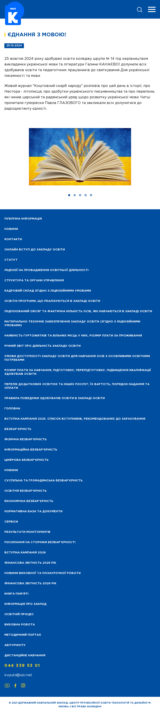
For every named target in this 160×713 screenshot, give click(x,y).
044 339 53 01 (22, 665)
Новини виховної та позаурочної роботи (42, 573)
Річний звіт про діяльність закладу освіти (42, 346)
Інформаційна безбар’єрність (30, 450)
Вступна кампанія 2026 (25, 552)
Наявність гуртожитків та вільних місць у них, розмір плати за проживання (73, 335)
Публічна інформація (23, 219)
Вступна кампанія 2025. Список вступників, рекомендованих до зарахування (74, 419)
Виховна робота (19, 624)
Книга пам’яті (16, 594)
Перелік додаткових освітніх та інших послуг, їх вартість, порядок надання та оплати (76, 386)
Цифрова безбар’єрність (26, 460)
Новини (11, 470)
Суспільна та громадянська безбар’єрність (43, 480)
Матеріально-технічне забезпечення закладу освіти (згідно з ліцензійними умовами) (72, 323)
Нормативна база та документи (33, 511)
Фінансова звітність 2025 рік (30, 563)
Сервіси (11, 522)
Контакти (13, 239)
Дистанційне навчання (24, 655)
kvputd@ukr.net (18, 675)
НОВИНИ (11, 229)
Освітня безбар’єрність (25, 491)
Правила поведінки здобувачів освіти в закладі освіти (54, 398)
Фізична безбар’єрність (25, 439)
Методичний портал (22, 635)
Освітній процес (19, 614)
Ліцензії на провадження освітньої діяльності (46, 270)
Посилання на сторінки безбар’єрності (39, 542)
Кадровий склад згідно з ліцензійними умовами (47, 291)
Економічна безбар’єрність (28, 501)
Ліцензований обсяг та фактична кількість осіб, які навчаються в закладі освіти (78, 311)
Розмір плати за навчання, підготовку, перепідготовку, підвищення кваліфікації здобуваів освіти (77, 372)
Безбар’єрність (17, 429)
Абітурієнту (15, 645)
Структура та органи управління (34, 280)
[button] (69, 195)
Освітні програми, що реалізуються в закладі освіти (52, 301)
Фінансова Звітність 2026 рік (30, 583)
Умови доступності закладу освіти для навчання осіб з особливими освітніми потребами (77, 358)
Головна (12, 408)
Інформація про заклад (25, 604)
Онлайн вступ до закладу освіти (34, 249)
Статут (11, 260)
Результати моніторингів (27, 532)
